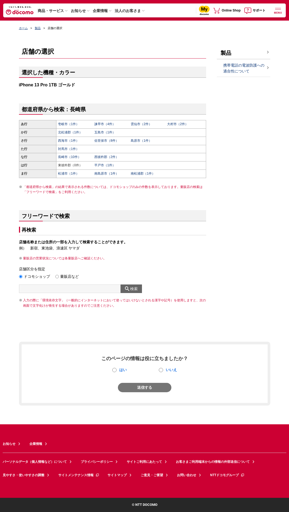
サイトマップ (117, 475)
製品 (38, 28)
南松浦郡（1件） (143, 173)
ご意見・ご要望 (152, 475)
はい (123, 370)
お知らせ (78, 11)
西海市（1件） (68, 141)
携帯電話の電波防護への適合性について (243, 68)
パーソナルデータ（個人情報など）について (35, 462)
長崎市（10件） (69, 157)
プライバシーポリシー (97, 462)
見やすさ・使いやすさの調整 (23, 475)
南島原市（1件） (106, 173)
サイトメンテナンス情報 (78, 475)
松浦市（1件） (68, 173)
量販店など (69, 276)
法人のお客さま (128, 11)
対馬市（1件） (68, 149)
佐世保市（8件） (106, 141)
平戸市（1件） (104, 165)
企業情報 (100, 11)
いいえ (171, 370)
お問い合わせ (186, 475)
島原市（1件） (141, 141)
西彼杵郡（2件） (106, 157)
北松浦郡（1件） (70, 132)
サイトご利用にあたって (144, 462)
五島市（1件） (104, 132)
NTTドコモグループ (227, 475)
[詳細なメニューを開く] (278, 10)
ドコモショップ (37, 276)
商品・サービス (51, 11)
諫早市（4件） (104, 124)
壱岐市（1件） (68, 124)
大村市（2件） (177, 124)
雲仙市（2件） (141, 124)
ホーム (23, 28)
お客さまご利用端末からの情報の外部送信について (213, 462)
